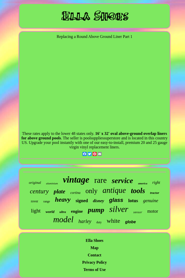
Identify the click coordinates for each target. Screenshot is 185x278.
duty (99, 222)
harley (85, 221)
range (46, 201)
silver (118, 209)
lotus (133, 200)
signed (82, 200)
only (91, 191)
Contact (94, 255)
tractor (154, 193)
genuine (150, 200)
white (113, 220)
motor (152, 211)
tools (138, 191)
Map (95, 248)
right (156, 182)
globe (130, 222)
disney (98, 200)
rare (100, 180)
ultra (62, 212)
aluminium (52, 183)
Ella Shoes (94, 240)
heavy (63, 199)
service (122, 180)
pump (96, 210)
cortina (75, 193)
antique (114, 190)
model (63, 219)
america (142, 183)
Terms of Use (94, 269)
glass (116, 200)
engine (77, 211)
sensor (137, 212)
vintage (76, 180)
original (35, 183)
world (50, 212)
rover (34, 201)
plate (59, 191)
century (39, 191)
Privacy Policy (94, 262)
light (36, 211)
